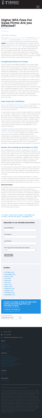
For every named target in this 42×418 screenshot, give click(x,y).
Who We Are (4, 344)
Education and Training (7, 362)
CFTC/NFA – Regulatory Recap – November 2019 (17, 216)
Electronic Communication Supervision (11, 364)
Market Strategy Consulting (8, 360)
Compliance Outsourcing (7, 357)
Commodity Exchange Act (21, 104)
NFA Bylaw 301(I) (16, 46)
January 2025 (9, 290)
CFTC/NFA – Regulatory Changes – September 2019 (18, 215)
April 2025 (8, 284)
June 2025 (8, 280)
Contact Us (4, 372)
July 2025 (8, 278)
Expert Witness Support (7, 365)
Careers (3, 374)
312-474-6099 (7, 334)
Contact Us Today (12, 309)
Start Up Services (5, 355)
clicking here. (37, 182)
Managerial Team (5, 346)
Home (2, 343)
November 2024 (10, 294)
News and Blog (5, 380)
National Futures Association (17, 38)
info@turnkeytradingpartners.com (13, 337)
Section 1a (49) (5, 104)
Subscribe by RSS (6, 315)
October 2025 (9, 272)
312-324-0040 (7, 331)
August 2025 (9, 276)
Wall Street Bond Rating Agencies (23, 201)
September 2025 (10, 274)
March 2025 (8, 286)
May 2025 (7, 282)
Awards (3, 348)
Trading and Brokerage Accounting (10, 358)
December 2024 (10, 292)
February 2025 (9, 288)
